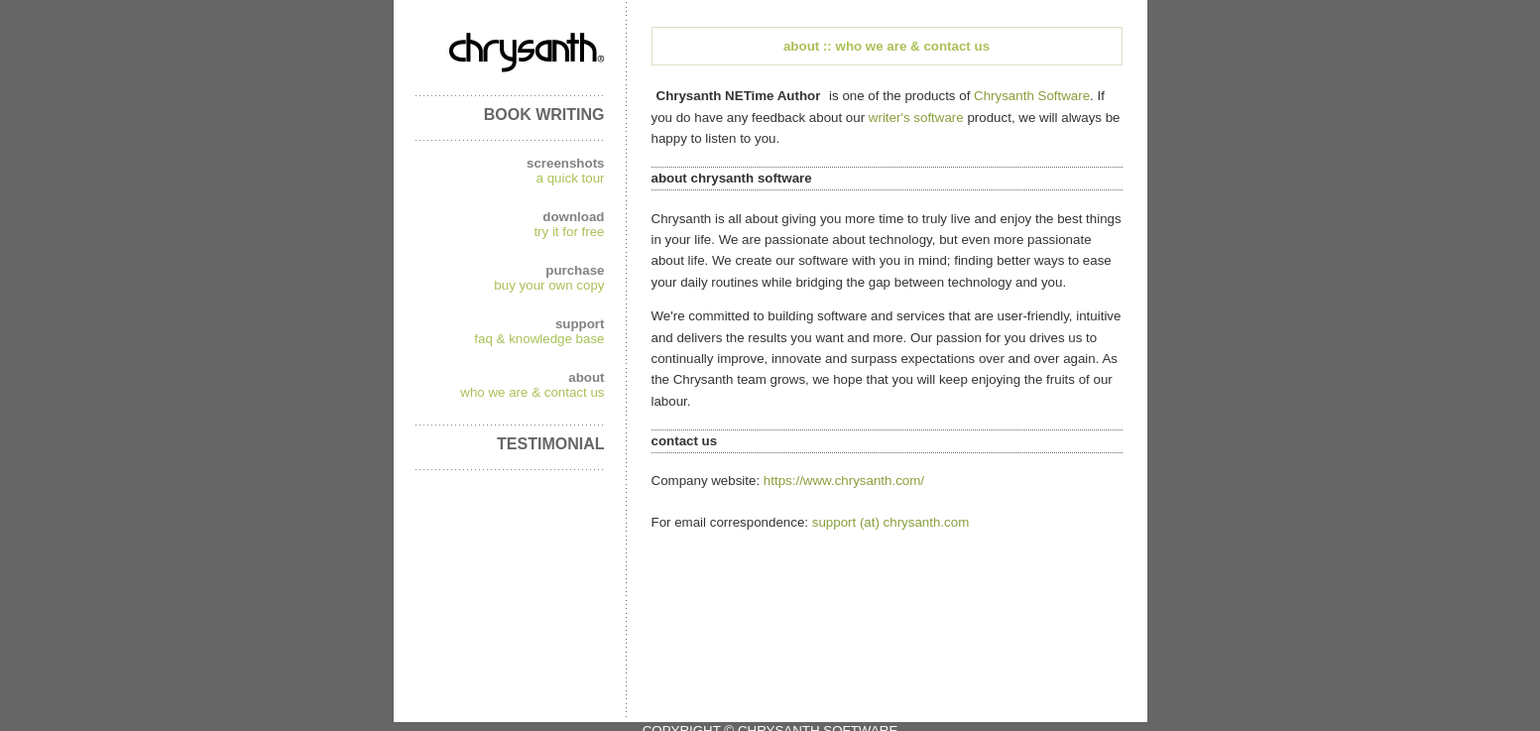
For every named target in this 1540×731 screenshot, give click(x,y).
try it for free (568, 231)
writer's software (916, 117)
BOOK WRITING (544, 114)
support (580, 323)
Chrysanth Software (1032, 95)
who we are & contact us (532, 392)
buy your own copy (549, 285)
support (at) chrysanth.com (891, 522)
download (573, 216)
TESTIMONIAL (550, 443)
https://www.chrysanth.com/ (844, 480)
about (586, 377)
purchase (574, 270)
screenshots (566, 163)
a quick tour (570, 178)
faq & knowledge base (539, 338)
